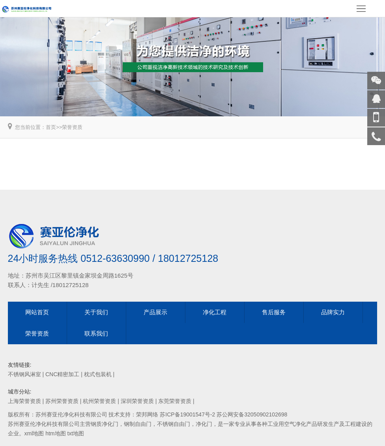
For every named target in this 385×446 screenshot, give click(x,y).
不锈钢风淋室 (24, 374)
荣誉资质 (72, 127)
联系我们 (96, 333)
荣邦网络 (147, 414)
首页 (51, 127)
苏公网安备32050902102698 (252, 414)
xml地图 (34, 433)
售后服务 (274, 312)
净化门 (204, 424)
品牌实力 (333, 312)
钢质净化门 (104, 424)
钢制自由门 (137, 424)
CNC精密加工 (62, 374)
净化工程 (214, 312)
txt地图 (75, 433)
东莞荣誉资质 (174, 401)
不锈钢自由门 (173, 424)
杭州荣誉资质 (99, 401)
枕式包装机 (98, 374)
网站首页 (37, 312)
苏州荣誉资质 (61, 401)
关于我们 (96, 312)
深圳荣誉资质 (137, 401)
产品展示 (155, 312)
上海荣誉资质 (24, 401)
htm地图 (55, 433)
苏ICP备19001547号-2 (187, 414)
